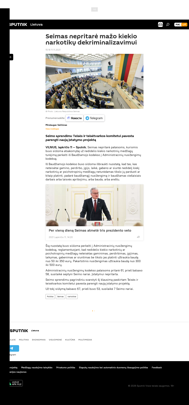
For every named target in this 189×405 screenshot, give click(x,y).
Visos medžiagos (52, 129)
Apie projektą (10, 367)
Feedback (157, 367)
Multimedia (85, 339)
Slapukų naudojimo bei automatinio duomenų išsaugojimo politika (113, 367)
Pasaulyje (9, 339)
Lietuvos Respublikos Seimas (67, 111)
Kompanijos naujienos (14, 371)
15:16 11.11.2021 (53, 49)
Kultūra (70, 339)
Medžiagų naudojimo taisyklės (36, 367)
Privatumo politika (65, 367)
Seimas (60, 296)
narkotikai (72, 296)
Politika (50, 296)
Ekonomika (39, 339)
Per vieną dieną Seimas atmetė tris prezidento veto (90, 230)
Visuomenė (55, 339)
